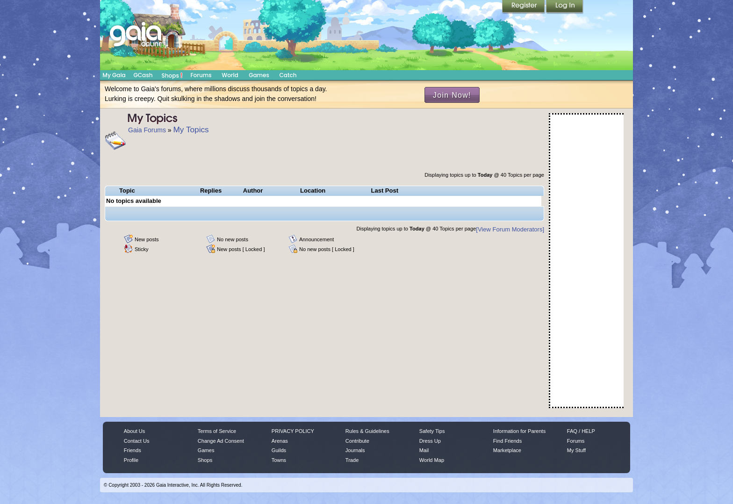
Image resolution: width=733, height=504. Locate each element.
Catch (288, 75)
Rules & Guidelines (367, 431)
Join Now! (452, 95)
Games (259, 75)
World (230, 75)
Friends (132, 450)
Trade (352, 460)
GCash (143, 75)
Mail (424, 450)
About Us (134, 431)
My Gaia (113, 75)
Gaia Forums (147, 130)
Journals (355, 450)
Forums (200, 75)
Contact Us (137, 441)
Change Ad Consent (221, 441)
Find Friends (507, 441)
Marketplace (507, 450)
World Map (431, 460)
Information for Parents (519, 431)
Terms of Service (217, 431)
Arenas (280, 441)
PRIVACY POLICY (293, 431)
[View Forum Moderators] (510, 229)
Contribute (357, 441)
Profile (131, 460)
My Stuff (576, 450)
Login (564, 7)
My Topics (191, 129)
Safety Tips (432, 431)
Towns (279, 460)
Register (524, 7)
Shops (172, 75)
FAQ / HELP (581, 431)
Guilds (279, 450)
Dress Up (430, 441)
